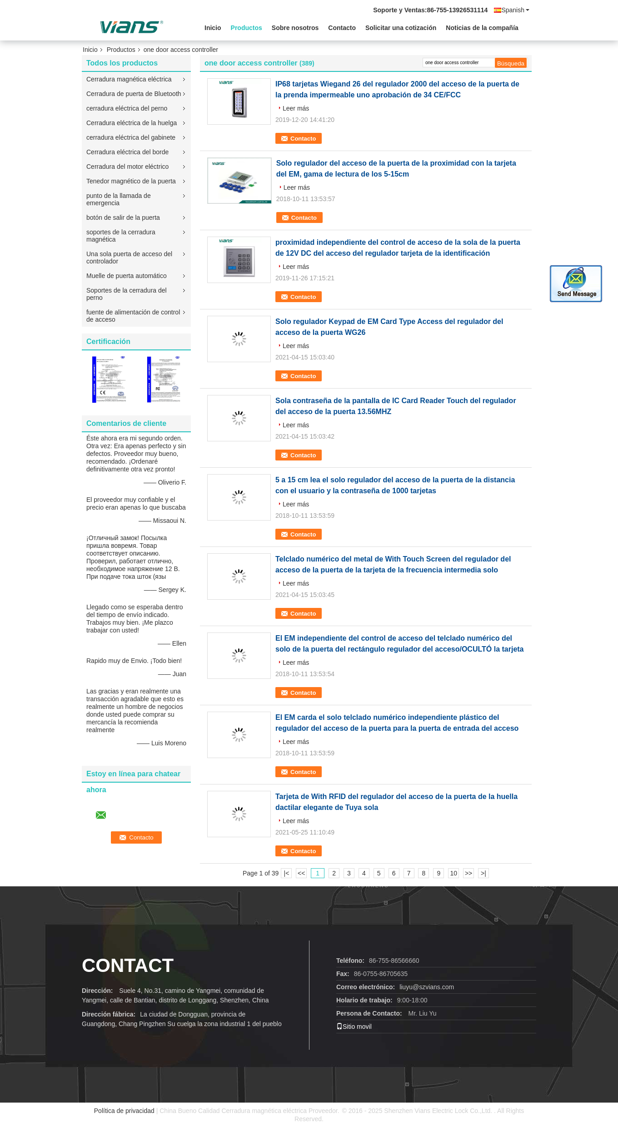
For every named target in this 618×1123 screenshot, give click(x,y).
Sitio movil (354, 1026)
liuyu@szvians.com (426, 987)
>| (483, 873)
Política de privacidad (124, 1110)
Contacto (342, 27)
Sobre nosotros (295, 27)
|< (286, 873)
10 (453, 873)
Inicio (212, 27)
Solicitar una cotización (400, 27)
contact (128, 965)
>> (468, 873)
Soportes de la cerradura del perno (126, 294)
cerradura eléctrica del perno (126, 108)
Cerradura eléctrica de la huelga (131, 122)
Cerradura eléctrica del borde (127, 152)
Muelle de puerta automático (126, 275)
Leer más (296, 108)
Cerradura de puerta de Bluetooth (133, 93)
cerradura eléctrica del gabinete (130, 137)
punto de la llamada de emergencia (118, 199)
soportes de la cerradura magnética (120, 235)
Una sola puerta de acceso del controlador (129, 257)
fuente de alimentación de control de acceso (133, 316)
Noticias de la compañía (482, 27)
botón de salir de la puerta (123, 217)
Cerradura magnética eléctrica (129, 79)
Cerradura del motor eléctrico (127, 166)
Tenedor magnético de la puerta (131, 181)
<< (301, 873)
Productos (246, 27)
